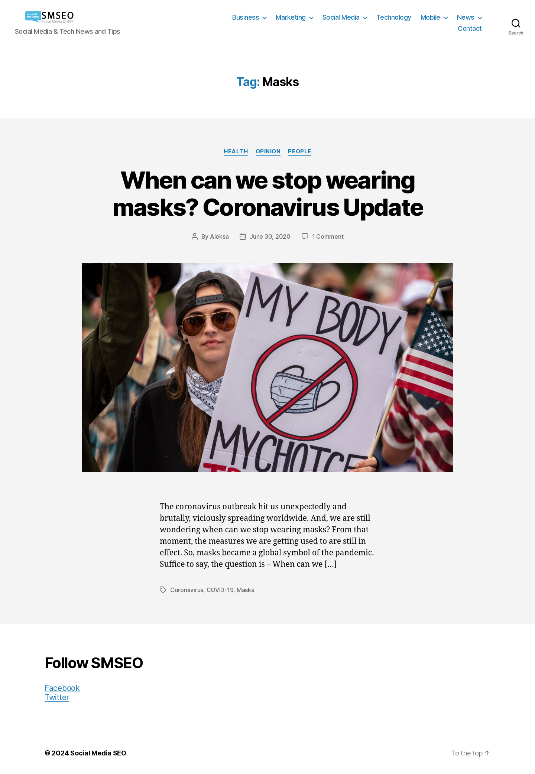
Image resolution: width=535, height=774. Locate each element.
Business (245, 17)
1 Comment (328, 236)
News (465, 17)
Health (236, 151)
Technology (393, 17)
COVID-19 (220, 590)
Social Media (341, 17)
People (299, 151)
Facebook (62, 688)
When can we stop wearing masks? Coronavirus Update (267, 193)
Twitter (57, 697)
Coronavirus (186, 590)
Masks (245, 590)
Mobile (430, 17)
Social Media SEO (98, 753)
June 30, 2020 (270, 236)
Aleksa (219, 236)
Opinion (268, 151)
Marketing (291, 17)
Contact (470, 28)
